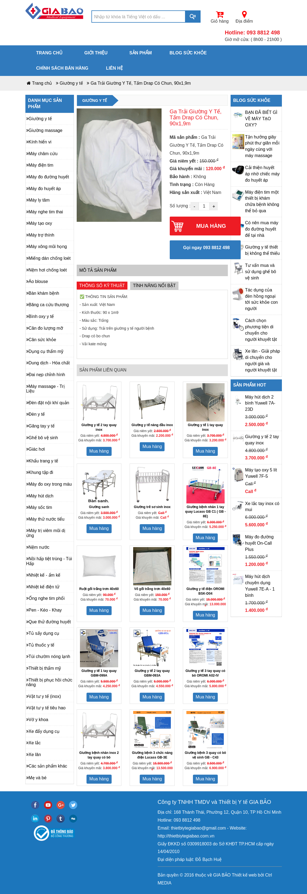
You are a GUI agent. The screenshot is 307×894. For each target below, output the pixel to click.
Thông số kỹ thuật (102, 285)
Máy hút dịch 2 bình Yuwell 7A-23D (260, 403)
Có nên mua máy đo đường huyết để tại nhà (261, 229)
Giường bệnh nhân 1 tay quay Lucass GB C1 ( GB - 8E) (205, 511)
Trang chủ (49, 53)
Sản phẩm (140, 53)
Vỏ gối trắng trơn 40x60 (152, 589)
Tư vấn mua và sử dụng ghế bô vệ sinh (260, 271)
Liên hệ (114, 68)
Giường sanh (99, 507)
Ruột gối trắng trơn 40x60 (99, 589)
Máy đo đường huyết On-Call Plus (259, 543)
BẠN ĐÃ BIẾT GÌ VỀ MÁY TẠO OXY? (261, 118)
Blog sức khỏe (188, 53)
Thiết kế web (244, 875)
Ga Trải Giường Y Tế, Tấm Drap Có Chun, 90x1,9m (141, 83)
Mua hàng (99, 451)
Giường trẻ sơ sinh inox (152, 507)
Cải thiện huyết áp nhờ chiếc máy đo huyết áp (262, 173)
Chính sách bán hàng (62, 68)
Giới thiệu (96, 53)
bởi (260, 875)
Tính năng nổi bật (154, 285)
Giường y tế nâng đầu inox (152, 425)
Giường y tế (71, 83)
